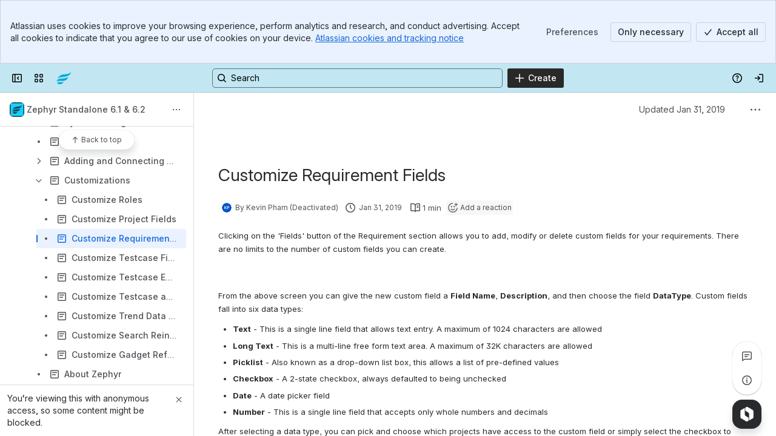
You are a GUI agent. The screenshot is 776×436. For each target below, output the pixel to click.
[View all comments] (747, 356)
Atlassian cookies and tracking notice (389, 38)
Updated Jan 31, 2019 (682, 109)
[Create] (535, 78)
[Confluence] (63, 78)
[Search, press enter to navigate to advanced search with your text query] (357, 78)
